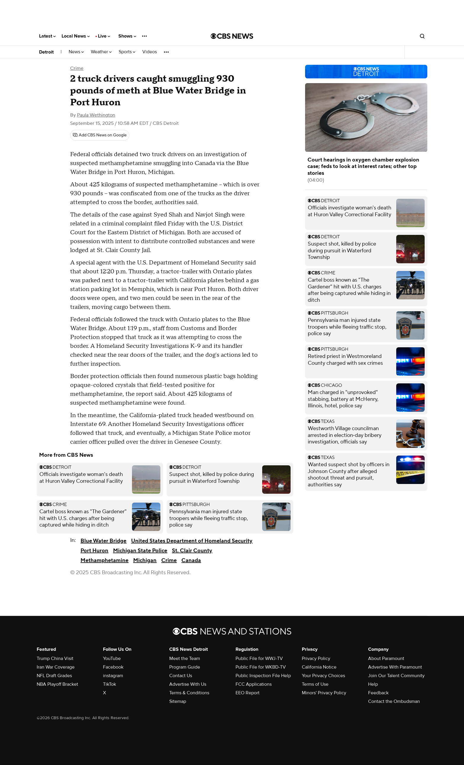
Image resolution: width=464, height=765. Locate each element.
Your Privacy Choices (323, 675)
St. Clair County (192, 550)
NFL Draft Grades (54, 675)
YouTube (112, 658)
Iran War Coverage (56, 667)
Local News (76, 36)
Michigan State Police (140, 550)
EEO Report (248, 692)
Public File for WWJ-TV (259, 658)
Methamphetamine (104, 560)
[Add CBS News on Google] (99, 135)
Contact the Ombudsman (394, 701)
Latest (47, 36)
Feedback (378, 692)
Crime (76, 68)
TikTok (109, 684)
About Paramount (386, 658)
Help (373, 684)
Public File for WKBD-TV (261, 667)
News (76, 52)
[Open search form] (422, 36)
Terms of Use (315, 684)
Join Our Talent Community (396, 675)
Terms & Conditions (189, 692)
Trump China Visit (55, 658)
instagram (113, 675)
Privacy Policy (316, 658)
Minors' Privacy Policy (324, 692)
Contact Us (180, 675)
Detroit (46, 52)
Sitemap (177, 701)
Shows (127, 36)
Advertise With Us (187, 684)
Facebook (113, 667)
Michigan (145, 560)
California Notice (319, 667)
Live (104, 36)
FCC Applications (254, 684)
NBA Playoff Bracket (57, 684)
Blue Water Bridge (103, 541)
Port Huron (94, 550)
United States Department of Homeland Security (191, 541)
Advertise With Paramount (395, 667)
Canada (191, 560)
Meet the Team (184, 658)
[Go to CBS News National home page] (232, 36)
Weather (101, 52)
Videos (149, 52)
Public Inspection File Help (263, 675)
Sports (127, 52)
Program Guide (184, 667)
